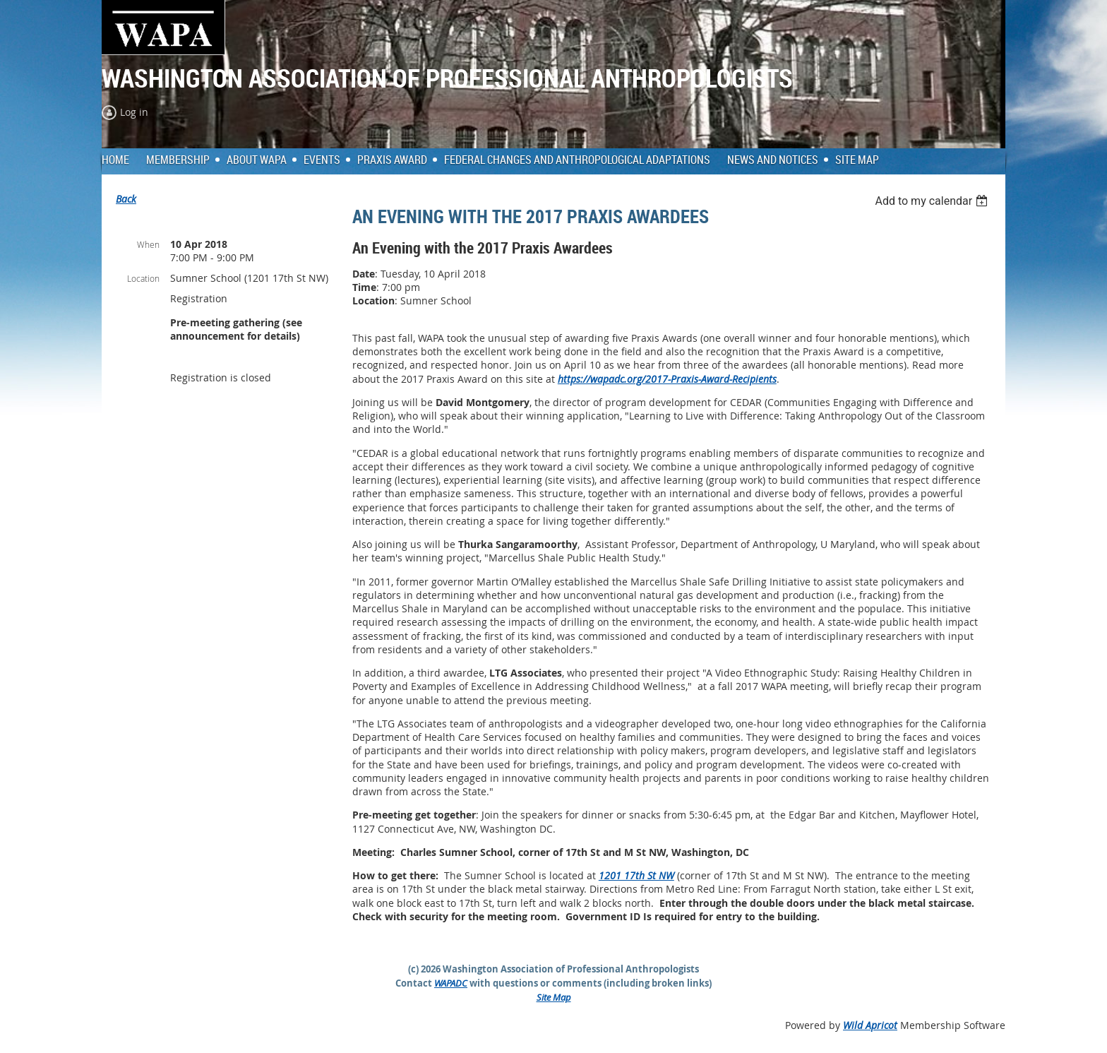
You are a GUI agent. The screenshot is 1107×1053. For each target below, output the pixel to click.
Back (126, 199)
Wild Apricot (870, 1025)
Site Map (554, 997)
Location (143, 278)
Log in (134, 112)
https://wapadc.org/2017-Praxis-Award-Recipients (667, 379)
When (148, 244)
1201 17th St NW (636, 875)
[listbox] (933, 201)
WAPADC (450, 983)
